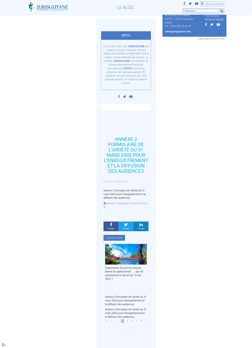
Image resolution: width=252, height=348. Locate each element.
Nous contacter (214, 3)
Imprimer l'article (114, 238)
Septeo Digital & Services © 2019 (211, 39)
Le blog (125, 7)
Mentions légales (214, 19)
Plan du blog (212, 15)
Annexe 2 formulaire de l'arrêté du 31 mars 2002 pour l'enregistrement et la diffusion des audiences (125, 313)
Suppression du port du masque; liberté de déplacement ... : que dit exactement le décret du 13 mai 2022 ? (124, 273)
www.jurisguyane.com (178, 31)
